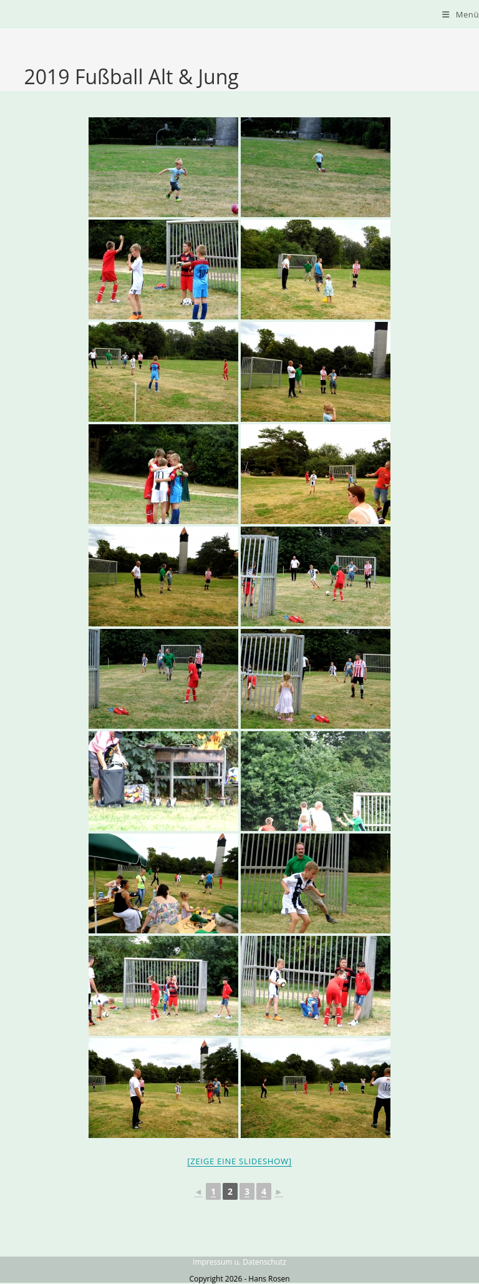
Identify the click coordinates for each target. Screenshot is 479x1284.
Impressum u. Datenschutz (239, 1262)
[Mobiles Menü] (460, 14)
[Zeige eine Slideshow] (239, 1161)
